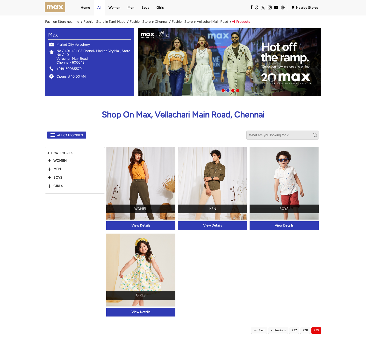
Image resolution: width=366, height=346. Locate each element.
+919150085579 (69, 69)
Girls (58, 186)
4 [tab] (237, 90)
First (262, 330)
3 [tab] (232, 90)
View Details (140, 225)
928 (305, 330)
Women (60, 161)
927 (294, 330)
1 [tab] (222, 90)
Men (57, 169)
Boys (57, 178)
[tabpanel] (229, 62)
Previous (280, 330)
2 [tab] (227, 90)
